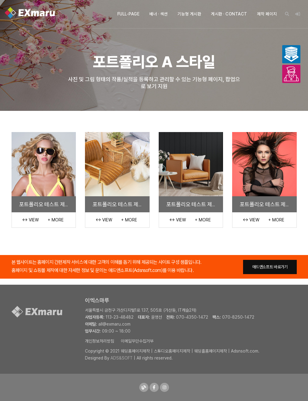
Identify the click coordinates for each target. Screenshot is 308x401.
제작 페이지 (267, 14)
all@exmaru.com (114, 324)
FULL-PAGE (128, 14)
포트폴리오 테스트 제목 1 (266, 204)
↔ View (30, 219)
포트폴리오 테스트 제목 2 (193, 204)
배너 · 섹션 (158, 14)
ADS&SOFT (121, 358)
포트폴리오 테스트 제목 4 (46, 204)
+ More (56, 219)
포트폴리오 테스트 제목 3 (120, 204)
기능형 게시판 (189, 14)
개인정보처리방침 (99, 341)
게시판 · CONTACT (229, 14)
